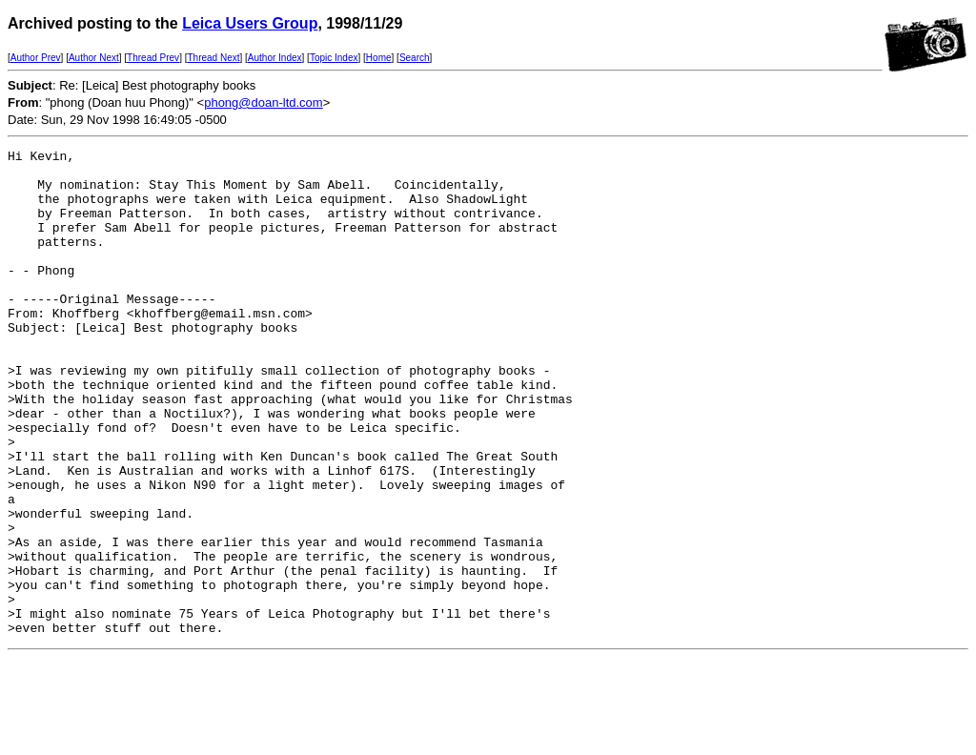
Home (379, 57)
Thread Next (213, 57)
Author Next (94, 57)
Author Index (275, 57)
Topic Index (334, 57)
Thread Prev (153, 57)
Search (414, 57)
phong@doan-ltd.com (263, 102)
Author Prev (35, 57)
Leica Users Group (249, 23)
